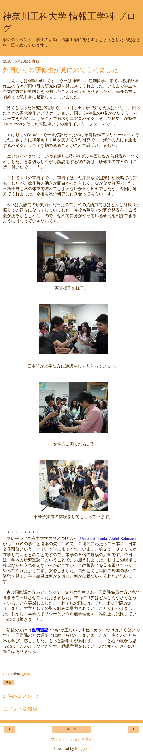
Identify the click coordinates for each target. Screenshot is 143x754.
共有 (8, 682)
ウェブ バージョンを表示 (71, 739)
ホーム (71, 729)
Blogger (81, 748)
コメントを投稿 (20, 709)
